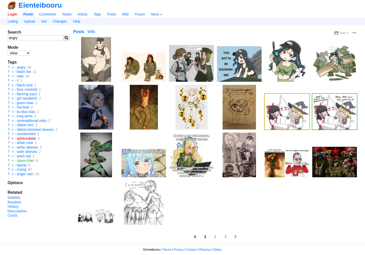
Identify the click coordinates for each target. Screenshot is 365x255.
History (13, 206)
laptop (21, 165)
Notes (67, 14)
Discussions (17, 211)
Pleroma (205, 249)
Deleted (14, 198)
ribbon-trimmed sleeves (35, 130)
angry (21, 67)
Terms (167, 249)
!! (18, 80)
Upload (29, 21)
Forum (140, 14)
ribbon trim (25, 125)
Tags (97, 14)
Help (76, 21)
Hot (44, 21)
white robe (25, 143)
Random (14, 202)
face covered (27, 89)
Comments (47, 14)
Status (217, 249)
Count (12, 215)
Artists (82, 14)
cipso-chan (25, 160)
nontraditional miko (32, 121)
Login (12, 14)
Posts (28, 14)
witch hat (24, 156)
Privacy (179, 249)
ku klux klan (26, 112)
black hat (24, 72)
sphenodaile (26, 138)
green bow (25, 103)
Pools (111, 14)
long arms (24, 116)
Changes (60, 21)
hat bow (23, 107)
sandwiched (26, 134)
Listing (13, 21)
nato (20, 76)
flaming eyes (27, 94)
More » (156, 14)
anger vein (25, 174)
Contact (191, 249)
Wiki (125, 14)
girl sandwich (27, 98)
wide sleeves (27, 152)
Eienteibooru (40, 5)
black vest (24, 85)
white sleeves (27, 147)
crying (21, 169)
